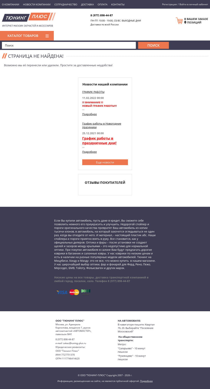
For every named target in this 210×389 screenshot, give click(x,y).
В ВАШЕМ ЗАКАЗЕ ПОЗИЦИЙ (196, 20)
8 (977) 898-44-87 (101, 15)
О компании (10, 4)
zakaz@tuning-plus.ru (74, 343)
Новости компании (37, 4)
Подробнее (89, 114)
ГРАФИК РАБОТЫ (93, 92)
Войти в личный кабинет (193, 4)
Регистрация (169, 4)
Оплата (102, 4)
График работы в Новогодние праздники (101, 125)
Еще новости (105, 162)
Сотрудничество (65, 4)
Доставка (87, 4)
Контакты (118, 4)
